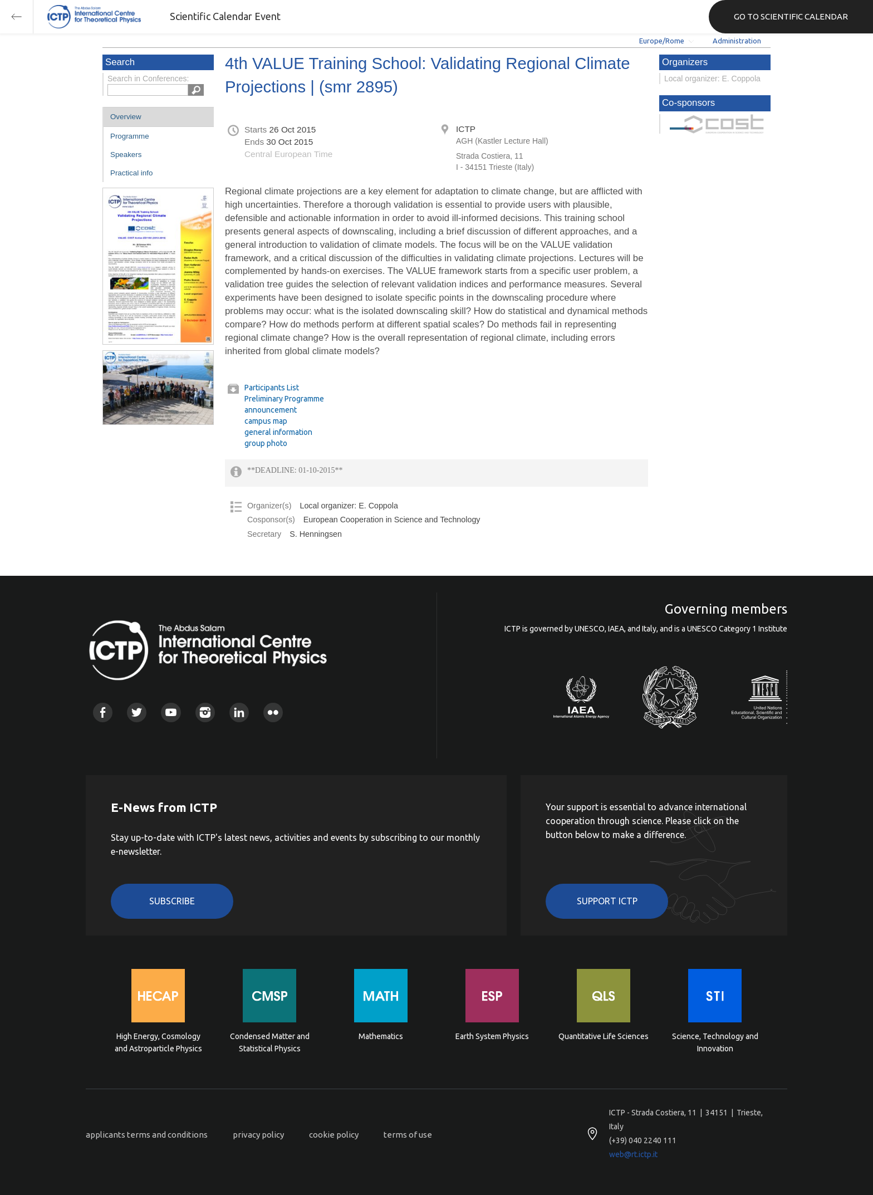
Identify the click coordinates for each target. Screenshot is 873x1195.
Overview (125, 116)
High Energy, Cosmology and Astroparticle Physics (158, 1042)
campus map (265, 421)
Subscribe (172, 901)
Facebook (102, 712)
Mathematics (381, 1036)
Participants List (271, 387)
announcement (270, 409)
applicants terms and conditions (147, 1134)
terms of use (408, 1134)
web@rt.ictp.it (633, 1154)
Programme (129, 136)
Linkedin (239, 712)
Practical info (131, 173)
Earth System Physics (492, 1036)
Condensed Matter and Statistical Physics (270, 1042)
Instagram (205, 712)
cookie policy (334, 1134)
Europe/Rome (661, 41)
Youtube (170, 712)
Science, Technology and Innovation (715, 1042)
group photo (265, 443)
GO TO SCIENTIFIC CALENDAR (791, 16)
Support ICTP (607, 901)
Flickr (273, 712)
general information (278, 432)
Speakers (125, 154)
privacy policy (258, 1134)
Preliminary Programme (284, 398)
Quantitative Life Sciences (603, 1036)
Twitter (136, 712)
